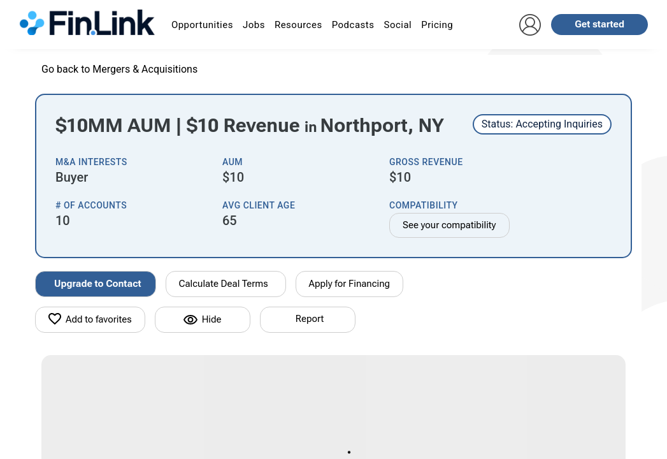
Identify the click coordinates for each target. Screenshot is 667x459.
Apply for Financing (350, 283)
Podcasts (353, 25)
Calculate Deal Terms (223, 283)
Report (310, 318)
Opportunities (202, 25)
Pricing (437, 25)
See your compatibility (449, 225)
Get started (599, 24)
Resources (298, 25)
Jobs (254, 25)
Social (398, 25)
